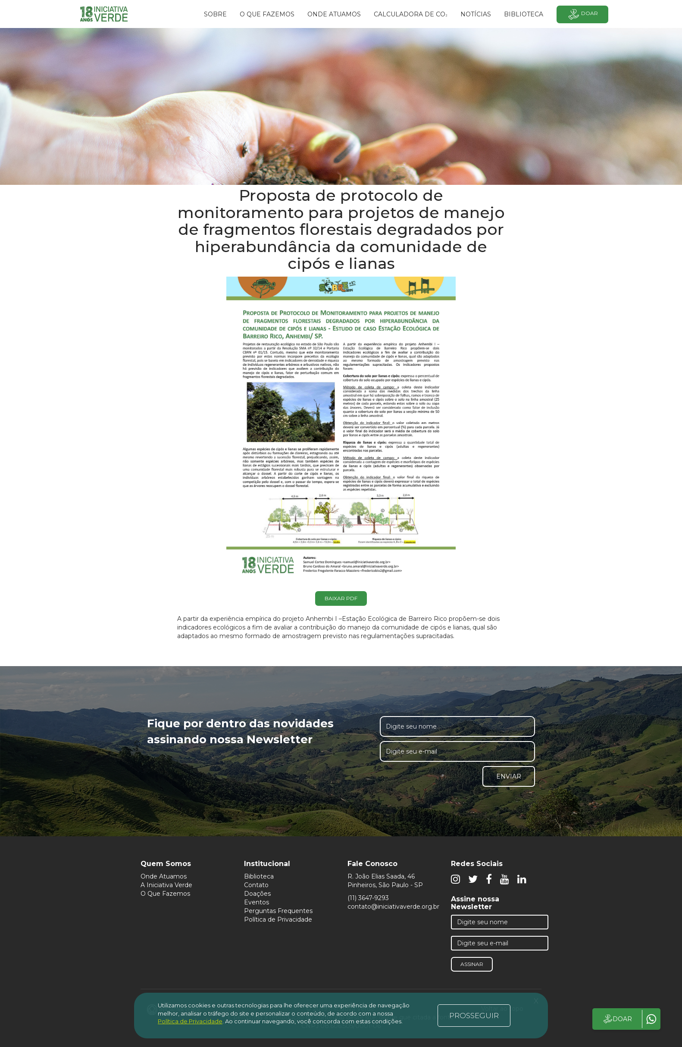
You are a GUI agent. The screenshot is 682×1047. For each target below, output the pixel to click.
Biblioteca (259, 876)
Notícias (475, 14)
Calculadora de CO (410, 14)
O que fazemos (267, 14)
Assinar (471, 964)
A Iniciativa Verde (166, 885)
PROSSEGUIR (474, 1015)
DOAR (617, 1019)
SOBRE (215, 14)
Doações (257, 893)
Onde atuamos (334, 14)
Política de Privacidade (278, 919)
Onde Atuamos (164, 876)
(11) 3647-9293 (368, 898)
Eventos (256, 902)
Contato (256, 885)
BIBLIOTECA (523, 14)
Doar (582, 14)
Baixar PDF (341, 598)
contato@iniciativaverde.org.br (393, 906)
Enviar (508, 776)
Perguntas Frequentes (278, 911)
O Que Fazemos (165, 893)
